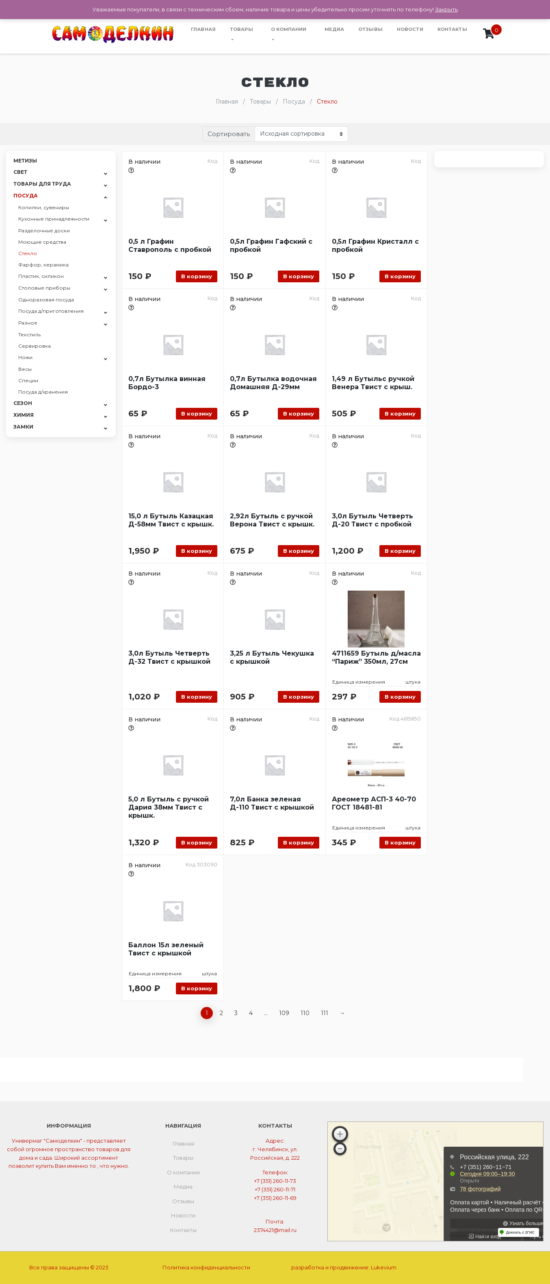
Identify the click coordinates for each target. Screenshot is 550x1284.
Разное (27, 323)
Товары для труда (42, 184)
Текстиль (29, 334)
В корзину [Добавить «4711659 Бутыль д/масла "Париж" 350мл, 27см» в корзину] (400, 696)
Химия (23, 415)
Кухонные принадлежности (53, 219)
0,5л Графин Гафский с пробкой (271, 245)
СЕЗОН (22, 403)
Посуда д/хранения (43, 392)
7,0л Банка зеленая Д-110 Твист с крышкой (272, 803)
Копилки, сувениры (43, 207)
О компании (289, 29)
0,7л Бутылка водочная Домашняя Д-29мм (273, 383)
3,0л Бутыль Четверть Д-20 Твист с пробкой (372, 520)
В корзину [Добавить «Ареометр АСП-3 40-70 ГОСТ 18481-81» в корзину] (400, 842)
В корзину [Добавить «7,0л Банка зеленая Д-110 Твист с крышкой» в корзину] (298, 842)
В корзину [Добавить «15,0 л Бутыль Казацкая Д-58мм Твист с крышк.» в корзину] (196, 551)
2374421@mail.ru (275, 1230)
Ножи (25, 357)
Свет (20, 172)
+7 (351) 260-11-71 (275, 1189)
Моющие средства (42, 242)
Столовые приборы (44, 288)
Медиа (334, 29)
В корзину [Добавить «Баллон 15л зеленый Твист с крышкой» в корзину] (196, 988)
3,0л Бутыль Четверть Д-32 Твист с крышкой (169, 657)
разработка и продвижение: (343, 1267)
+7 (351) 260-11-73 (275, 1181)
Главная (203, 29)
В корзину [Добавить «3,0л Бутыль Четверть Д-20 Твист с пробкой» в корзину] (400, 551)
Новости (410, 29)
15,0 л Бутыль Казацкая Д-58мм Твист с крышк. (171, 520)
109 (284, 1013)
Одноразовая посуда (46, 300)
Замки (23, 427)
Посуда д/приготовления (51, 311)
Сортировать (229, 134)
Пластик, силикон (41, 276)
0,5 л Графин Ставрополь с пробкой (169, 245)
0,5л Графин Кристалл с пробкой (375, 245)
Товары (241, 29)
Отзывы (370, 29)
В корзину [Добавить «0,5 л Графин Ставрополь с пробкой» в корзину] (196, 276)
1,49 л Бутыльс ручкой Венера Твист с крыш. (373, 383)
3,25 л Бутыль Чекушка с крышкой (272, 657)
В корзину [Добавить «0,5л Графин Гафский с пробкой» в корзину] (298, 276)
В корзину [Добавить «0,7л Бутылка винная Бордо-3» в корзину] (196, 413)
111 (324, 1013)
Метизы (25, 161)
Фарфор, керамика (43, 265)
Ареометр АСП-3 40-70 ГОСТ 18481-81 (374, 803)
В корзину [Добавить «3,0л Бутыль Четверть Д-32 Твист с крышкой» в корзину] (196, 696)
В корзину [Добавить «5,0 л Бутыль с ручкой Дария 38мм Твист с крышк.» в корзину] (196, 842)
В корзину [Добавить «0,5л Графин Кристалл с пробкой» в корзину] (400, 276)
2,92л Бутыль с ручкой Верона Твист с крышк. (272, 520)
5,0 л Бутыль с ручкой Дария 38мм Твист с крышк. (168, 807)
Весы (25, 369)
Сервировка (34, 346)
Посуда (25, 196)
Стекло (27, 253)
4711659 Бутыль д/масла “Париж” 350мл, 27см (376, 657)
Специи (28, 380)
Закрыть (446, 9)
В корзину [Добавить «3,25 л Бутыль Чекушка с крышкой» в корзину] (298, 696)
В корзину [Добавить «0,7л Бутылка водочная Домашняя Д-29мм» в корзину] (298, 413)
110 (305, 1013)
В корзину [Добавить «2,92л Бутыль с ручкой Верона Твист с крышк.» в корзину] (298, 551)
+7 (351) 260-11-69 (275, 1198)
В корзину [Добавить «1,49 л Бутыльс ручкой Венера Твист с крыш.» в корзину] (400, 413)
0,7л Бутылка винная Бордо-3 (167, 383)
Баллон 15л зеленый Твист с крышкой (166, 949)
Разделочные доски (44, 230)
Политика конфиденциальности (206, 1267)
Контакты (452, 29)
